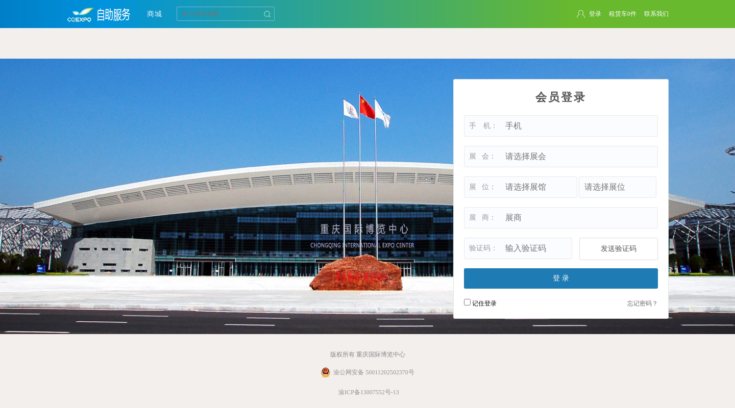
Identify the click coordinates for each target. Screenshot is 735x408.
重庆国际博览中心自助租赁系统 (99, 14)
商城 (154, 14)
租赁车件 (622, 13)
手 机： (483, 126)
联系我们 (656, 13)
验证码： (483, 248)
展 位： (482, 187)
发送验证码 (618, 248)
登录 (595, 13)
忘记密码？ (642, 303)
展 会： (482, 156)
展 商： (482, 217)
